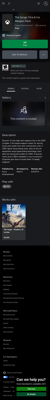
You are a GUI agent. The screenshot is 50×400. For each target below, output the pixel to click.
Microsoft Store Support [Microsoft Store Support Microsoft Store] (11, 319)
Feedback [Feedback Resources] (6, 289)
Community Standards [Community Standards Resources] (10, 294)
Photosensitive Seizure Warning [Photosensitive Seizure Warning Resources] (13, 298)
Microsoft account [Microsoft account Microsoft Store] (9, 314)
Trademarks (7, 391)
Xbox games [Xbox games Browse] (7, 260)
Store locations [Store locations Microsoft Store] (8, 332)
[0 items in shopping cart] (39, 3)
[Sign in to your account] (46, 3)
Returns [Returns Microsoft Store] (5, 323)
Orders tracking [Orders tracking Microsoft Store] (8, 327)
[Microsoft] (25, 2)
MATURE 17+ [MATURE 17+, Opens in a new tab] (18, 66)
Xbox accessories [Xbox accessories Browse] (8, 268)
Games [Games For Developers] (5, 361)
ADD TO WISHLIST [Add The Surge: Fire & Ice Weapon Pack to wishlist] (19, 54)
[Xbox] (7, 9)
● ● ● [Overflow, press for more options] (43, 54)
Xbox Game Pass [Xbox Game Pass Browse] (8, 264)
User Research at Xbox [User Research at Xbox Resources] (10, 302)
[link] (14, 222)
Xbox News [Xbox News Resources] (6, 281)
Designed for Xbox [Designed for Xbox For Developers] (9, 365)
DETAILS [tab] (11, 88)
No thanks (31, 394)
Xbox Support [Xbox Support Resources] (7, 285)
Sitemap (6, 387)
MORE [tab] (39, 88)
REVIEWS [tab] (25, 88)
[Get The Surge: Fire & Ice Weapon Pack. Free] (25, 44)
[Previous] (40, 98)
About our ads (7, 395)
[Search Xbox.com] (9, 3)
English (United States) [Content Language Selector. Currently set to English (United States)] (14, 372)
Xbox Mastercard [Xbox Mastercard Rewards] (8, 348)
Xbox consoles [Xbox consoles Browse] (7, 256)
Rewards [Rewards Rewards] (6, 344)
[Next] (45, 98)
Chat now (31, 389)
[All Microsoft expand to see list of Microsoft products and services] (3, 3)
